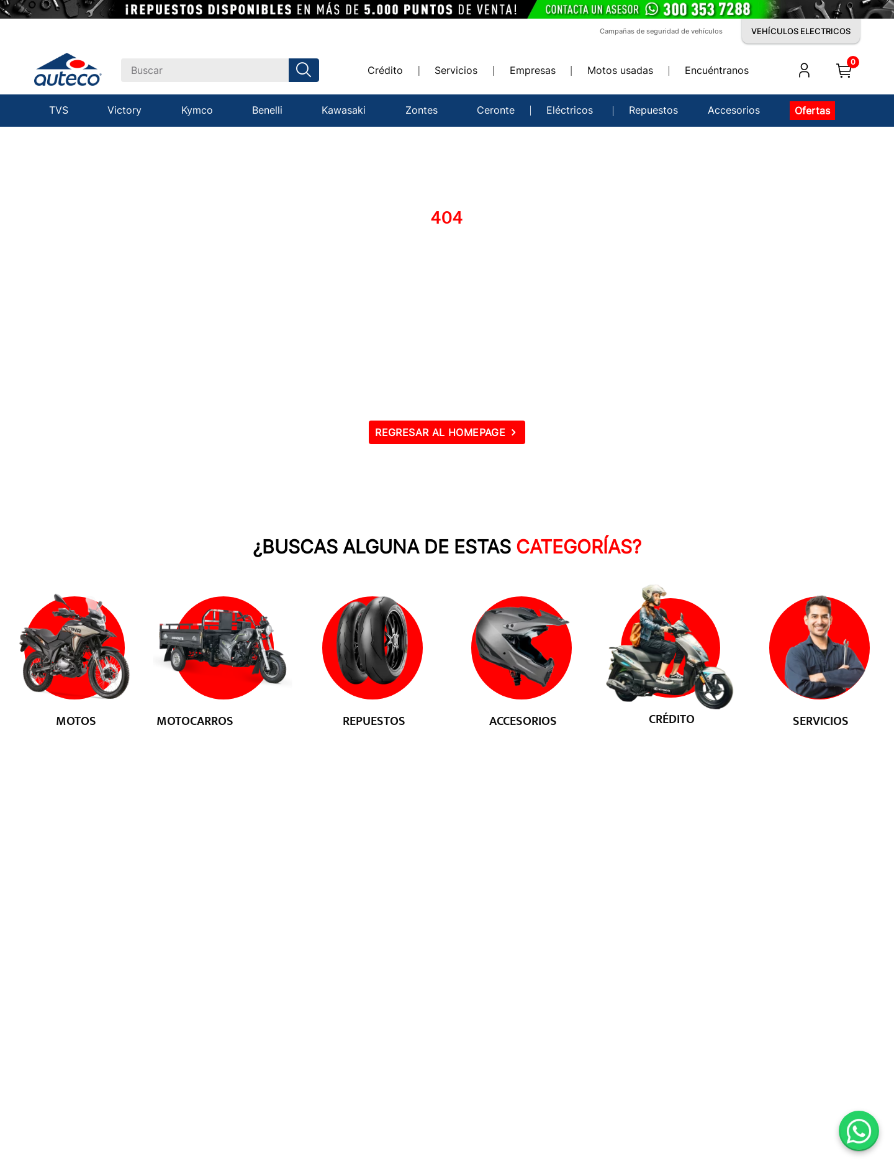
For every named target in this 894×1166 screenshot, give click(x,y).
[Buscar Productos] (306, 70)
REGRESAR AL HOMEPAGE (440, 432)
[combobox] (220, 70)
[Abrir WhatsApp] (859, 1131)
